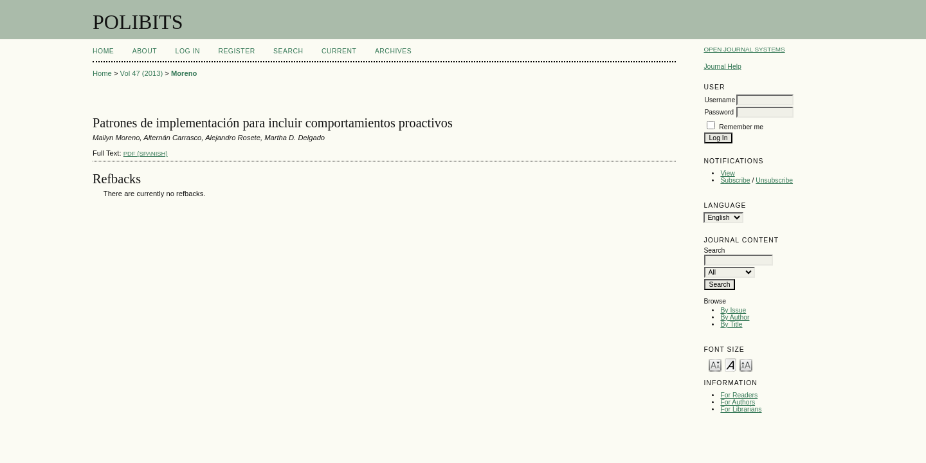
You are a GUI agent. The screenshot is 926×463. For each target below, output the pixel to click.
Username (719, 100)
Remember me (741, 127)
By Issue (733, 310)
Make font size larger (746, 364)
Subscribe (735, 180)
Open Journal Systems (744, 49)
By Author (734, 317)
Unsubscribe (774, 180)
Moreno (184, 73)
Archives (393, 51)
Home (103, 51)
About (144, 51)
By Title (731, 324)
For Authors (737, 402)
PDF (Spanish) (145, 153)
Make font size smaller (715, 364)
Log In (188, 51)
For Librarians (740, 409)
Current (339, 51)
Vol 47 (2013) (141, 73)
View (727, 173)
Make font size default (730, 364)
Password (719, 112)
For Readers (739, 395)
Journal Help (722, 66)
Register (236, 51)
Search (288, 51)
